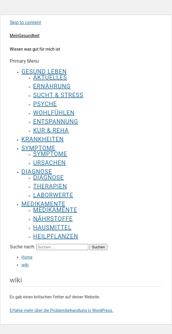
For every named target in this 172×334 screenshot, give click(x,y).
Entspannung (55, 121)
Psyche (45, 103)
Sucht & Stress (58, 95)
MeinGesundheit (24, 35)
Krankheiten (42, 139)
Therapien (50, 186)
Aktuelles (50, 77)
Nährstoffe (53, 218)
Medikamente (43, 203)
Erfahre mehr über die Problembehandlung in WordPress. (61, 310)
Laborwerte (53, 195)
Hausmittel (52, 227)
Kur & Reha (51, 130)
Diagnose (36, 171)
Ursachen (49, 162)
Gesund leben (44, 71)
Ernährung (52, 86)
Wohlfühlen (54, 112)
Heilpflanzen (55, 236)
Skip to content (25, 22)
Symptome (38, 148)
